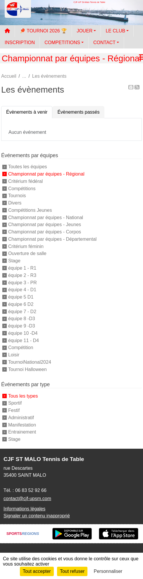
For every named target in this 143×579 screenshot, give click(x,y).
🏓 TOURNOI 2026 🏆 (43, 30)
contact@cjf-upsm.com (27, 498)
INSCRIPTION (20, 42)
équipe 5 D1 (20, 296)
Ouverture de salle (27, 253)
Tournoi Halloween (27, 369)
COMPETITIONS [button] (62, 42)
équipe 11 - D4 (23, 340)
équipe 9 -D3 (21, 325)
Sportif (15, 403)
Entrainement (22, 431)
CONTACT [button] (104, 42)
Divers (14, 202)
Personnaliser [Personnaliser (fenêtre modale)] (108, 571)
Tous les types (23, 395)
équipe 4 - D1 (22, 289)
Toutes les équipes (27, 166)
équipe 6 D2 (20, 304)
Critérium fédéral (25, 181)
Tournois (17, 195)
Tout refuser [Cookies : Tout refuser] (72, 571)
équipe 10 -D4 (23, 333)
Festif (14, 410)
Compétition (20, 347)
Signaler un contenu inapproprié (37, 515)
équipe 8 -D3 (21, 318)
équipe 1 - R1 (22, 268)
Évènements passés (78, 112)
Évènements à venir (26, 112)
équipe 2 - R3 (22, 275)
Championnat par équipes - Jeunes (44, 224)
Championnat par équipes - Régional (46, 173)
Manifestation (22, 424)
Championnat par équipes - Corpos (44, 231)
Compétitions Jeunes (30, 210)
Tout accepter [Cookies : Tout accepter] (37, 571)
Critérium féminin (26, 246)
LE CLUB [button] (115, 30)
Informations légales (24, 508)
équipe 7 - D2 (22, 311)
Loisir (13, 354)
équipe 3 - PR (22, 282)
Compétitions (21, 188)
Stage (14, 260)
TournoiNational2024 (29, 362)
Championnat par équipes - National (45, 217)
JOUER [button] (84, 30)
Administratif (21, 417)
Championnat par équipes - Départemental (52, 239)
